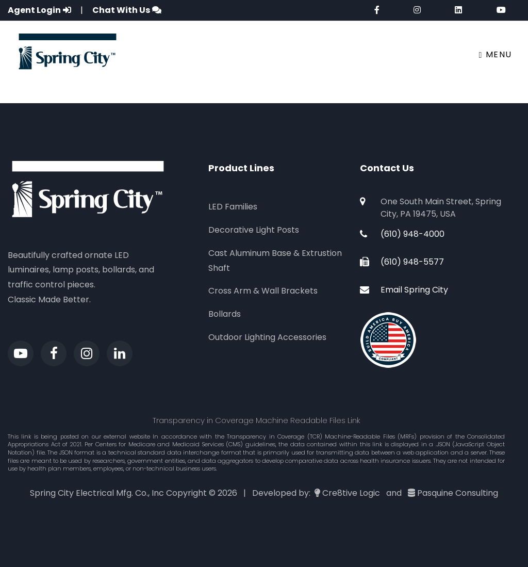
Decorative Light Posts (253, 230)
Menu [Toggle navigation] (495, 54)
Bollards (224, 314)
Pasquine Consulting (457, 493)
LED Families (232, 207)
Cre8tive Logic (351, 493)
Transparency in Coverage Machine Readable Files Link (256, 420)
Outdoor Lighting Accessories (267, 337)
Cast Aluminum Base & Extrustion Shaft (275, 260)
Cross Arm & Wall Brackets (263, 291)
